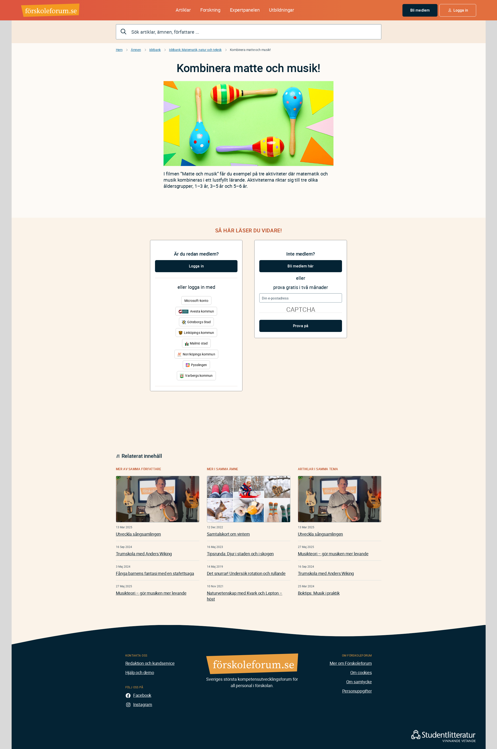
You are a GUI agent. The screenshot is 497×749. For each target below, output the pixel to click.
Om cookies (361, 672)
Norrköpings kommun (196, 354)
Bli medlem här (300, 266)
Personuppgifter (357, 691)
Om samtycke (359, 682)
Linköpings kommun (196, 332)
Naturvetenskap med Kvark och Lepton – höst (245, 596)
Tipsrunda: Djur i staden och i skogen (240, 553)
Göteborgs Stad (196, 322)
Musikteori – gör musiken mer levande (151, 593)
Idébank (155, 49)
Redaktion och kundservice (150, 663)
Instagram (142, 704)
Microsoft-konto (196, 300)
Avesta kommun (196, 311)
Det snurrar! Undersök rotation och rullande (246, 573)
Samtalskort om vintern (228, 534)
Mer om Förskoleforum (351, 663)
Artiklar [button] (183, 10)
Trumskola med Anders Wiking (144, 553)
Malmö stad (196, 343)
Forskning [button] (210, 10)
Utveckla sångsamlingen (138, 534)
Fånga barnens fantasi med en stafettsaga (155, 573)
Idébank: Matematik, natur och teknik (195, 49)
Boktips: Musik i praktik (319, 593)
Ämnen (136, 49)
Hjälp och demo (139, 672)
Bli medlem (420, 10)
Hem (119, 49)
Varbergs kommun (196, 375)
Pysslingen (196, 365)
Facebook (142, 695)
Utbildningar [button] (281, 10)
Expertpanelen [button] (245, 10)
